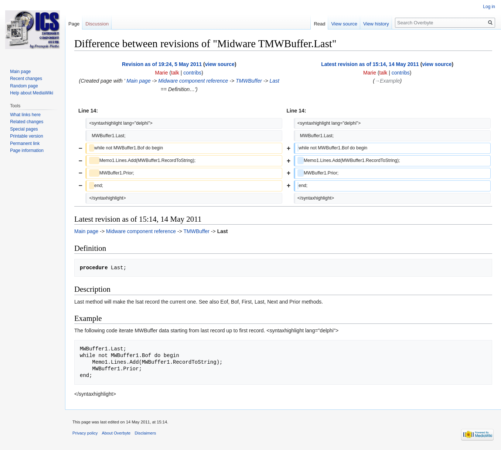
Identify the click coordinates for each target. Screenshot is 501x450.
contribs (192, 73)
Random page (24, 86)
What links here (25, 114)
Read (319, 24)
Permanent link (25, 143)
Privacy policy (85, 433)
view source (220, 64)
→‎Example (387, 81)
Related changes (26, 121)
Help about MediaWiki (31, 93)
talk (175, 73)
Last (274, 81)
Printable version (26, 136)
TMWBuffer (249, 81)
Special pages (24, 129)
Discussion (97, 24)
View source (344, 24)
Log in (489, 6)
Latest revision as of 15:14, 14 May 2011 (370, 64)
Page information (27, 150)
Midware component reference (193, 81)
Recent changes (26, 78)
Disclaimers (145, 433)
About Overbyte (116, 433)
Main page (137, 81)
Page (73, 24)
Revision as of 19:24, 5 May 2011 (162, 64)
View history (376, 24)
